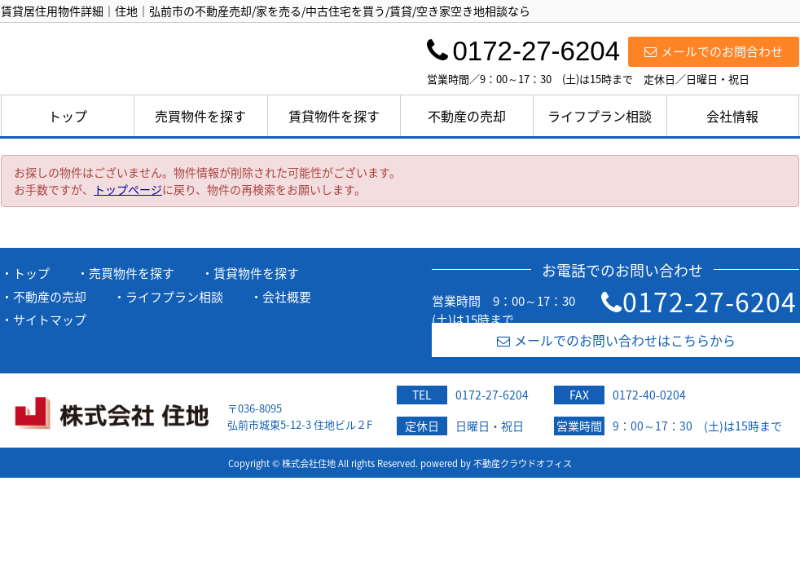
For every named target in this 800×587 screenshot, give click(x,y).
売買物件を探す (200, 116)
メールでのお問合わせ (713, 51)
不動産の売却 (467, 116)
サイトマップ (49, 320)
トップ (67, 116)
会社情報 (732, 116)
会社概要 (286, 297)
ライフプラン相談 (599, 116)
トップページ (128, 189)
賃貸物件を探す (334, 116)
